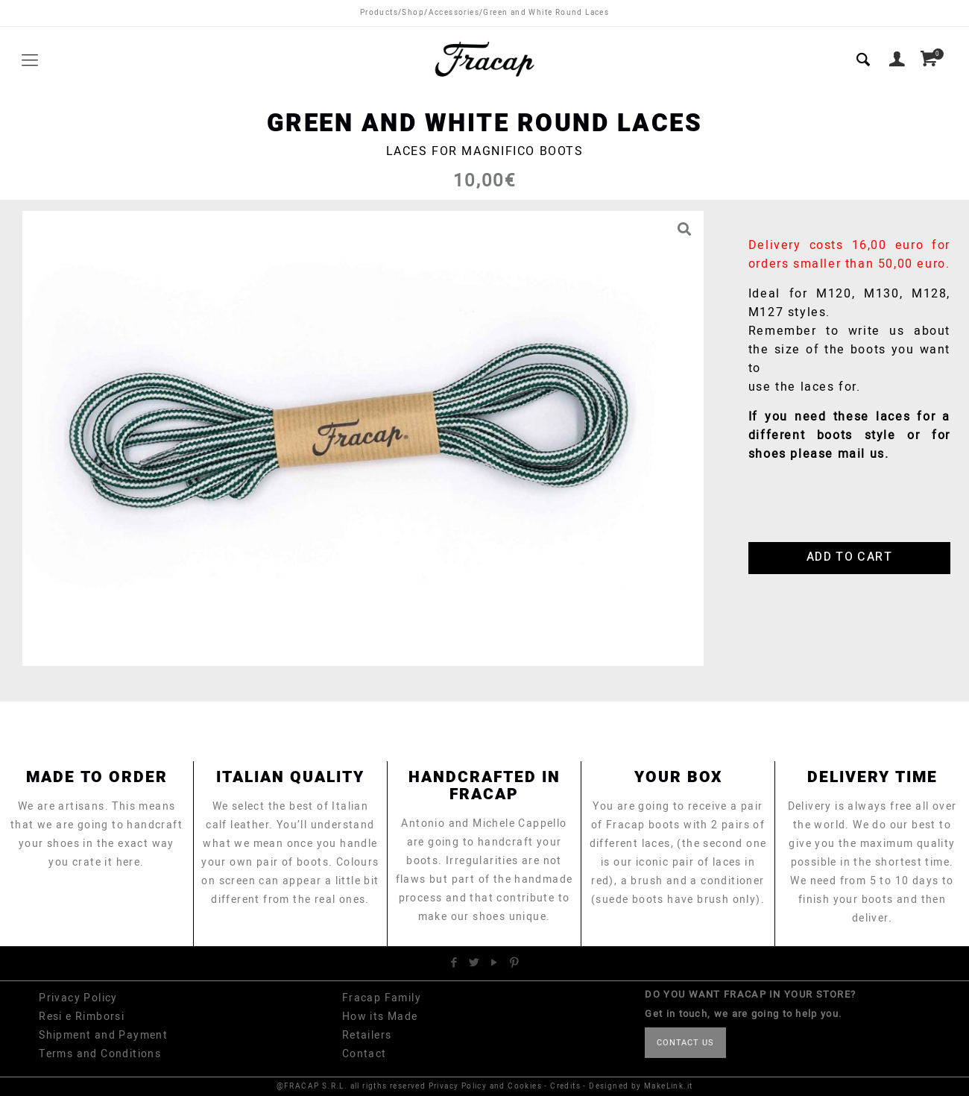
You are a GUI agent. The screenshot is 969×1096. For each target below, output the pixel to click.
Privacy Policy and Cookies (485, 1086)
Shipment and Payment (103, 1035)
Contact (364, 1054)
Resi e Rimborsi (81, 1016)
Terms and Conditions (100, 1054)
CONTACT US (685, 1042)
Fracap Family (381, 998)
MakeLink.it (668, 1086)
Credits (565, 1086)
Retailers (367, 1035)
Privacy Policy (78, 998)
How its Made (380, 1016)
